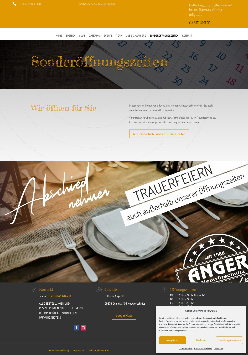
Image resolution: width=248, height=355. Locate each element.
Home (59, 35)
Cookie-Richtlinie (186, 348)
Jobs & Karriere (136, 35)
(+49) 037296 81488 (60, 296)
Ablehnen (201, 340)
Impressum (218, 348)
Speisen (70, 35)
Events (108, 35)
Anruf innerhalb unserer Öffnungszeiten (159, 134)
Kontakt (187, 35)
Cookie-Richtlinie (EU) (98, 350)
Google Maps (124, 315)
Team (119, 35)
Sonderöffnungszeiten (164, 35)
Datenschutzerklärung (203, 348)
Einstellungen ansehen (229, 340)
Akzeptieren (172, 340)
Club (82, 35)
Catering (94, 35)
